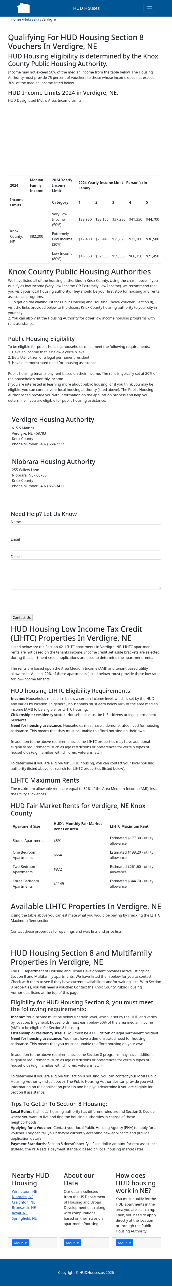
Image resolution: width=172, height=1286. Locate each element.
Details (16, 556)
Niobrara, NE (22, 1196)
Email (15, 539)
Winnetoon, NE (24, 1191)
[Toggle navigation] (149, 8)
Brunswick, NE (24, 1207)
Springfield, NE (24, 1218)
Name (16, 521)
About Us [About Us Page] (20, 1243)
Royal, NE (20, 1212)
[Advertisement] (84, 140)
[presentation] (45, 602)
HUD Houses (86, 8)
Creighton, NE (23, 1202)
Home (16, 19)
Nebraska (31, 19)
